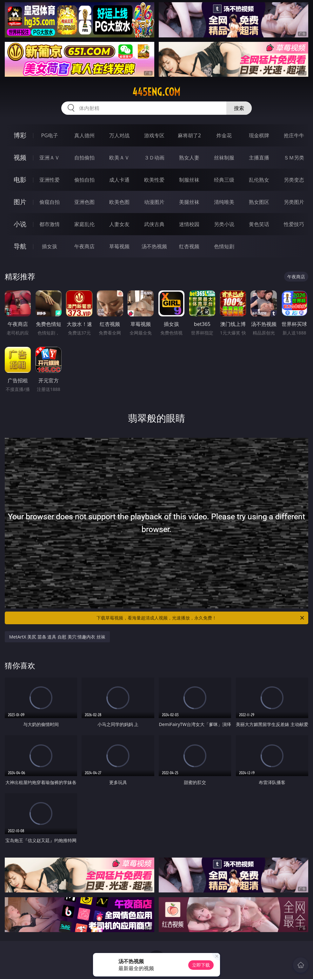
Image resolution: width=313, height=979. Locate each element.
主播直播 (259, 157)
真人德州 (84, 135)
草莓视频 (119, 246)
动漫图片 (154, 201)
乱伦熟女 (259, 179)
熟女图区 (259, 201)
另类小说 (224, 224)
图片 (20, 202)
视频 (20, 157)
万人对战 (119, 135)
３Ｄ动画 (154, 157)
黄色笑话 (259, 224)
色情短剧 (224, 246)
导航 (20, 246)
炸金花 (224, 135)
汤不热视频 (154, 246)
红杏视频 (189, 246)
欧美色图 (119, 201)
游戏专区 (154, 135)
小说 (20, 224)
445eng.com (156, 92)
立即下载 (201, 965)
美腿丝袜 (189, 201)
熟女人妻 (189, 157)
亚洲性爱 (49, 179)
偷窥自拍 (49, 201)
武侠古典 (154, 224)
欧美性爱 (154, 179)
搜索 (239, 108)
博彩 (20, 135)
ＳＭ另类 (294, 157)
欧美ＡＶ (119, 157)
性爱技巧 (294, 224)
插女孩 (49, 246)
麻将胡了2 (189, 135)
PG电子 (49, 135)
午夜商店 (84, 246)
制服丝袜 (189, 179)
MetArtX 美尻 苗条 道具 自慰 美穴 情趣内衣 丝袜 (57, 637)
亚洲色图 (84, 201)
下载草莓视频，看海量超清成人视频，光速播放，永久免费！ (201, 618)
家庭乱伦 (84, 224)
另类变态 (294, 179)
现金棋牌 (259, 135)
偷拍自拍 (84, 179)
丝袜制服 (224, 157)
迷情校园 (189, 224)
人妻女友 (119, 224)
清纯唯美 (224, 201)
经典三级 (224, 179)
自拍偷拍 (84, 157)
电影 (20, 179)
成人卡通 (119, 179)
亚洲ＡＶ (49, 157)
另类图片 (294, 201)
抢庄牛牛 (294, 135)
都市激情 (49, 224)
